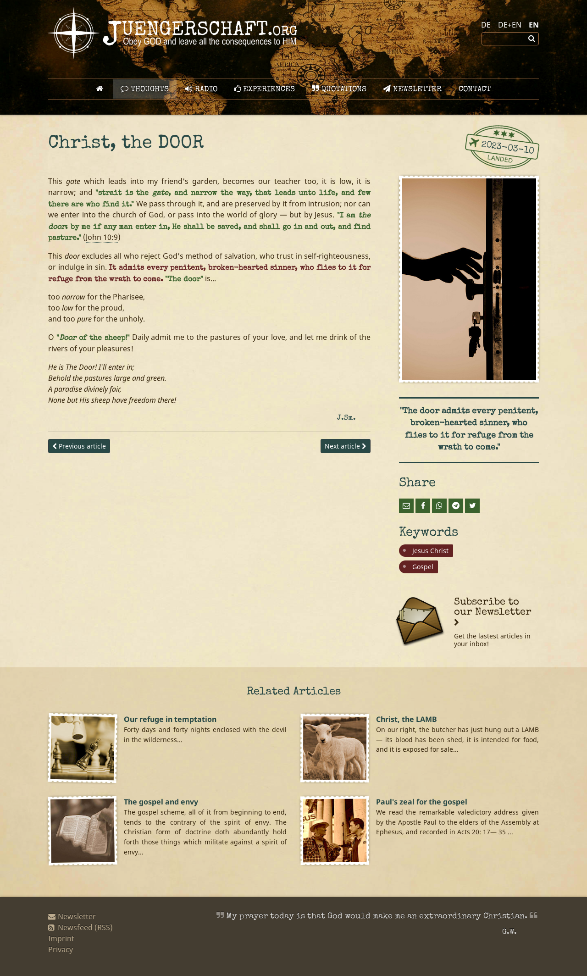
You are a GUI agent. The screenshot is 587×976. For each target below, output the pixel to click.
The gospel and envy (161, 802)
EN (534, 25)
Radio (201, 89)
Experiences (264, 89)
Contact (475, 90)
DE (486, 25)
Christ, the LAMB (406, 719)
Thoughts (145, 89)
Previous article (79, 446)
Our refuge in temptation (170, 719)
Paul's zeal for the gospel (421, 802)
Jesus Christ (430, 550)
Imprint (61, 938)
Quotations (339, 89)
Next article (345, 446)
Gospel (422, 566)
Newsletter (412, 89)
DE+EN (509, 25)
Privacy (60, 949)
